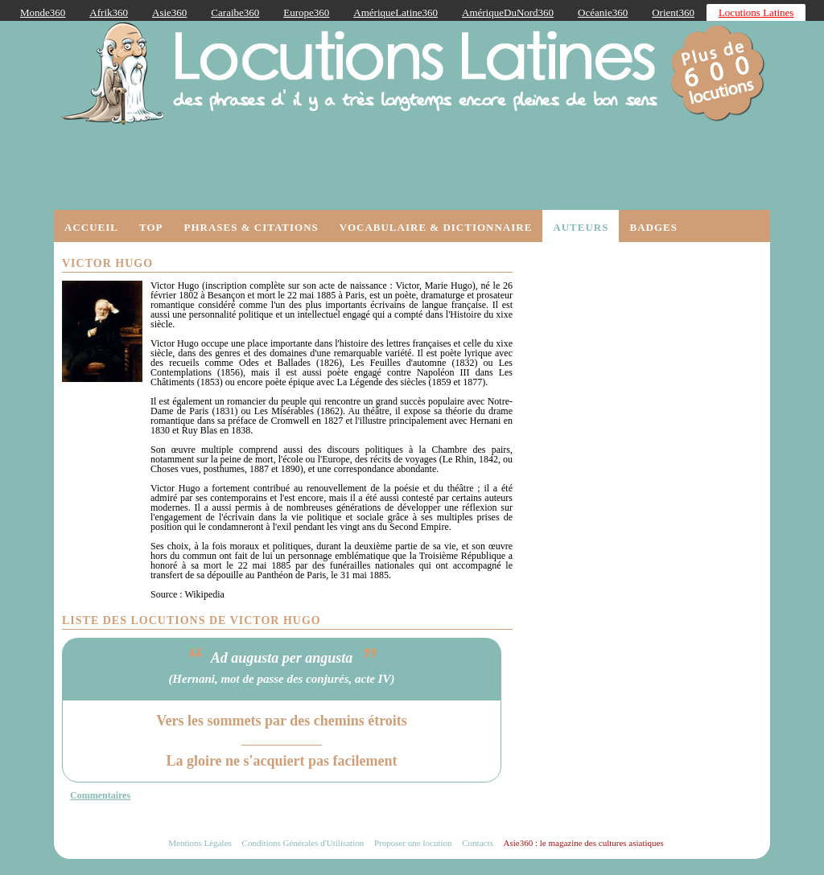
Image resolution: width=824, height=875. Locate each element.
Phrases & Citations (250, 227)
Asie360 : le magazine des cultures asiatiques (584, 843)
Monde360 (42, 12)
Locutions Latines (756, 12)
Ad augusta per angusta (282, 658)
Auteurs (580, 227)
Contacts (477, 843)
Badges (653, 227)
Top (151, 227)
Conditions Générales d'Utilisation (303, 843)
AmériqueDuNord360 (508, 12)
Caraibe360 (235, 12)
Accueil (91, 227)
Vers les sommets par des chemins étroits (281, 721)
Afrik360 (108, 12)
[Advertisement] (641, 350)
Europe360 (306, 12)
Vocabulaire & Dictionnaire (436, 227)
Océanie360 (603, 12)
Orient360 (673, 12)
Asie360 (169, 12)
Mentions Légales (200, 843)
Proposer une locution (413, 843)
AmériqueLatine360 (395, 12)
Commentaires (100, 795)
